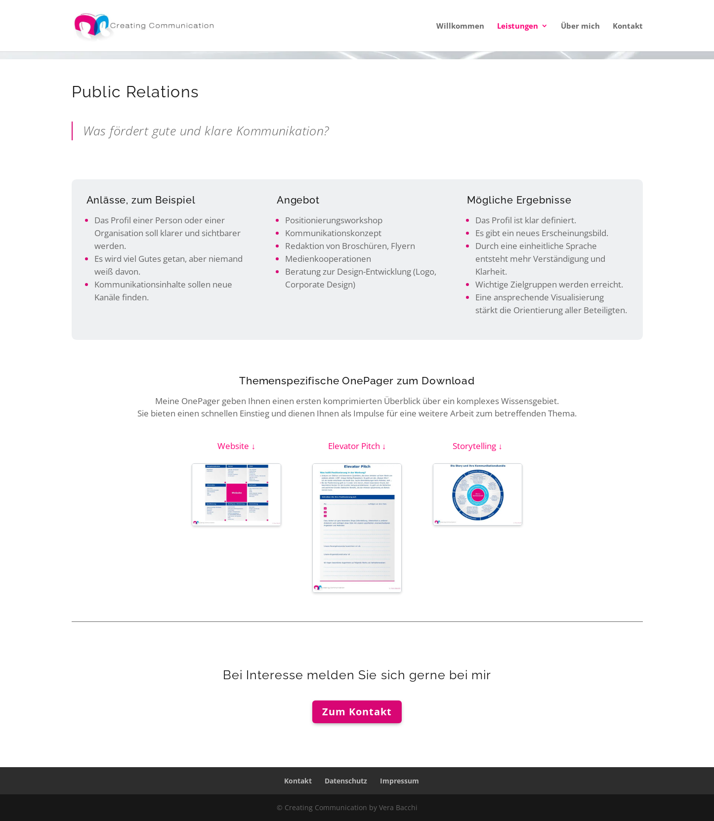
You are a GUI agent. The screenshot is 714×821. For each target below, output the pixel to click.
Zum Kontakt (357, 711)
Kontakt (628, 26)
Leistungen (517, 26)
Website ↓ (236, 446)
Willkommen (460, 26)
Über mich (580, 26)
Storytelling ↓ (477, 446)
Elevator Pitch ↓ (357, 446)
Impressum (399, 780)
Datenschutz (346, 780)
